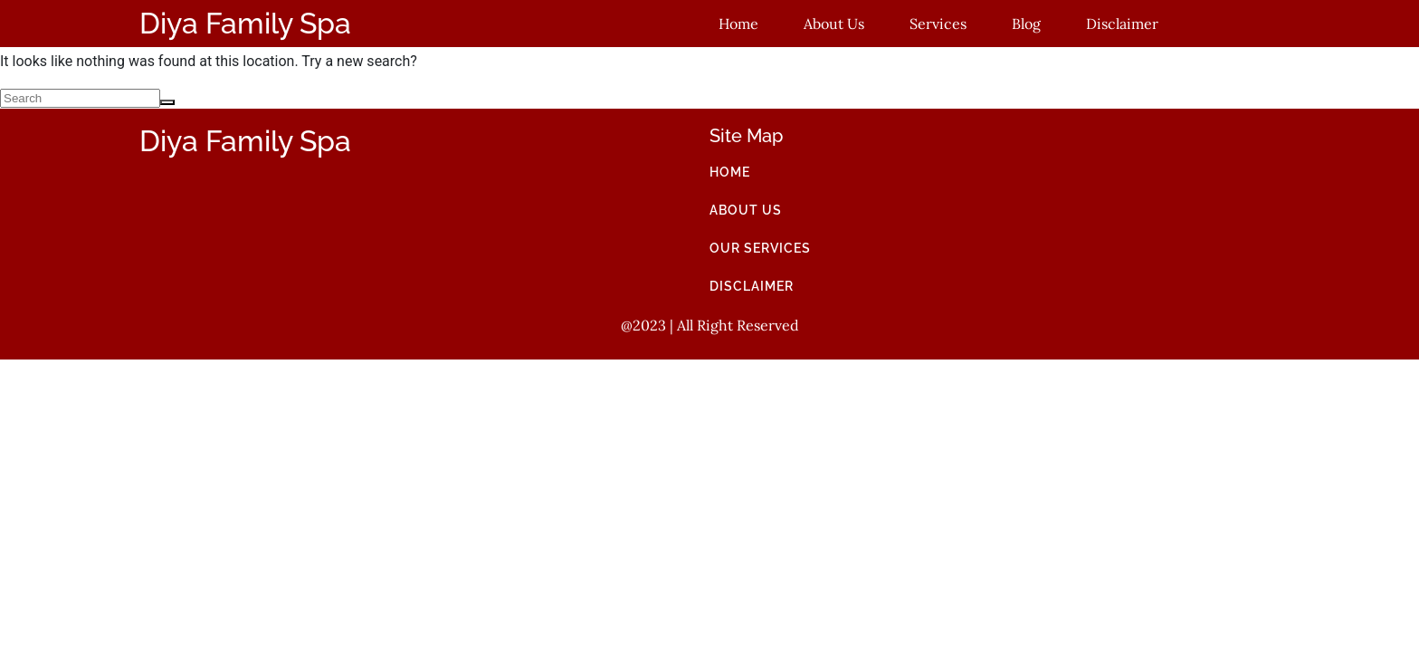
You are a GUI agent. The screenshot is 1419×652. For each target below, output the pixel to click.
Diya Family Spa (245, 23)
